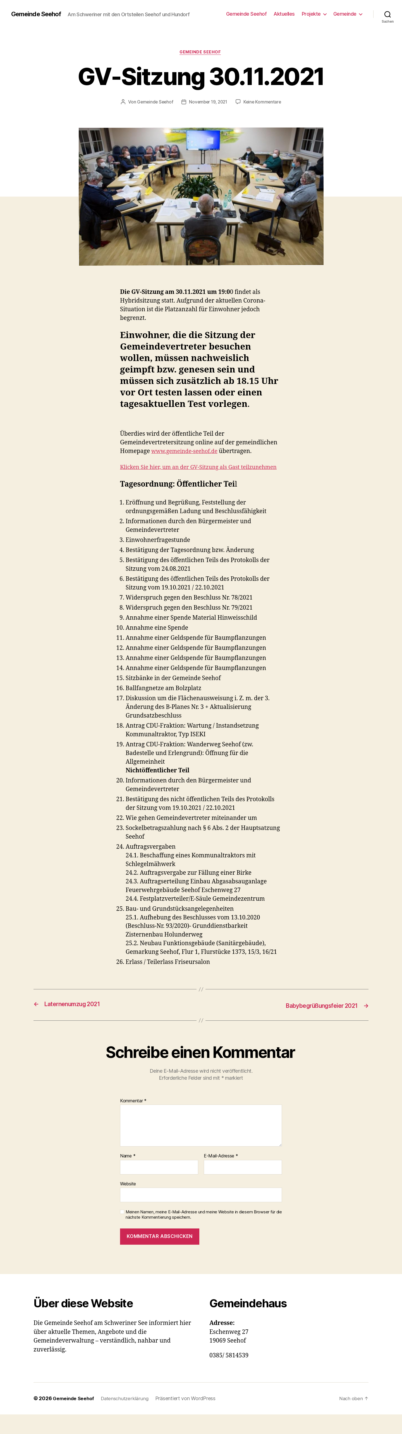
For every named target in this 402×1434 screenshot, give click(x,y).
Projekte (311, 14)
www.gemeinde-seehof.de (187, 462)
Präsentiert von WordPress (189, 1418)
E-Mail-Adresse (221, 1175)
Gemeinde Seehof (38, 14)
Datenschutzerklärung (128, 1418)
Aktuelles (284, 14)
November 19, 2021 (236, 102)
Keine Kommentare (205, 113)
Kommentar (133, 1120)
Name (127, 1175)
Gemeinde (344, 14)
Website (128, 1203)
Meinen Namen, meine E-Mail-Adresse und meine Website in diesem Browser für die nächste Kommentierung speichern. (204, 1234)
